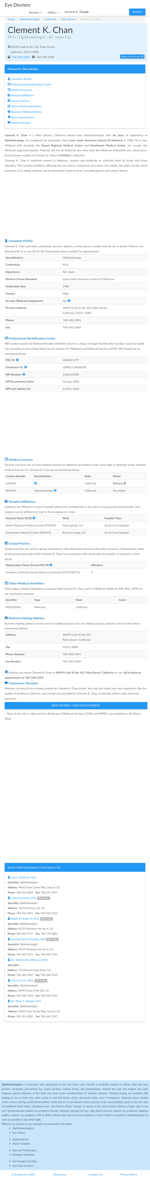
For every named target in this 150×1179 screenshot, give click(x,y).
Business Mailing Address (25, 111)
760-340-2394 (20, 57)
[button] (35, 11)
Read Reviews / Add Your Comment (76, 705)
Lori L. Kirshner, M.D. (22, 877)
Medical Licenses (20, 89)
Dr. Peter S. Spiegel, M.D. (25, 1001)
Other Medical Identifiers (25, 106)
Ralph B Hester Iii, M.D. (30, 919)
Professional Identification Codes (29, 84)
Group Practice (18, 100)
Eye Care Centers (22, 1165)
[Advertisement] (76, 205)
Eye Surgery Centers (24, 1161)
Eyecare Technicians (24, 1150)
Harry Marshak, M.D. (29, 898)
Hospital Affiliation (21, 95)
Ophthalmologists (23, 1128)
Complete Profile (19, 79)
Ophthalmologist (30, 19)
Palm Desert (68, 19)
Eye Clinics (19, 1132)
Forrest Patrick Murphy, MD (33, 939)
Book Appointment (21, 117)
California (50, 19)
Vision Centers (21, 1143)
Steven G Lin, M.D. (27, 980)
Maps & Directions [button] (132, 56)
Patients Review (19, 122)
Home (11, 19)
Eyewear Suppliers (23, 1154)
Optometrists (20, 1139)
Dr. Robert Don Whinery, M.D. (28, 959)
